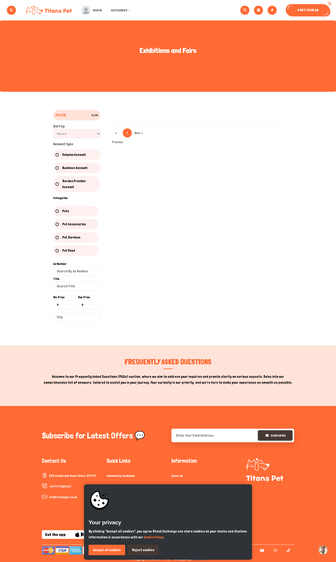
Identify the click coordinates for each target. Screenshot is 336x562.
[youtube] (261, 550)
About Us (177, 475)
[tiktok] (288, 550)
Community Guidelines (121, 475)
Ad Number (60, 264)
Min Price (59, 297)
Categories (122, 10)
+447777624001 (60, 486)
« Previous (116, 134)
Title (56, 279)
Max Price (84, 297)
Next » (138, 133)
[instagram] (275, 550)
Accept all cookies (107, 550)
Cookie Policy (153, 537)
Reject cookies (143, 550)
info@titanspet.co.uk (63, 497)
